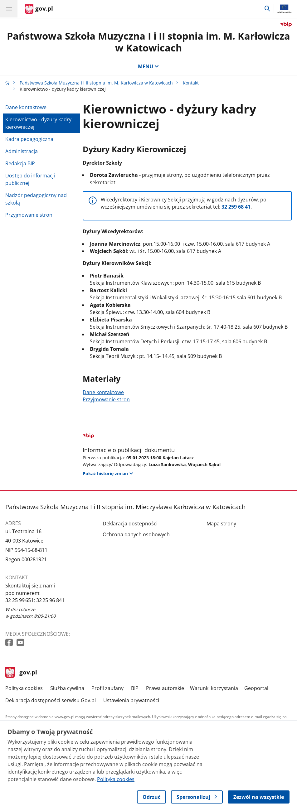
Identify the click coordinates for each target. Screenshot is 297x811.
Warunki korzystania (214, 688)
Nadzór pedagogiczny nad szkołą (36, 199)
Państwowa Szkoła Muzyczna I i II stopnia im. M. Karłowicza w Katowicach (148, 41)
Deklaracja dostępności (130, 523)
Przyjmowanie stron (28, 214)
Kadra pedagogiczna (29, 139)
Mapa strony (221, 523)
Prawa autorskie (165, 688)
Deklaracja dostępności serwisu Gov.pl (50, 700)
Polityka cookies (24, 688)
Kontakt (191, 83)
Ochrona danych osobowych (136, 534)
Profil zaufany (107, 688)
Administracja (21, 151)
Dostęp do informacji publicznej (30, 179)
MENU (148, 66)
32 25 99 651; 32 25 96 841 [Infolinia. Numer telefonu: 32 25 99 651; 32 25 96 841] (35, 600)
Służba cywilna (67, 688)
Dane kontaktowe (25, 107)
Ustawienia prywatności (131, 700)
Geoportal (256, 688)
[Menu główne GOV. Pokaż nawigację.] (8, 8)
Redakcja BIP (20, 163)
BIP (135, 688)
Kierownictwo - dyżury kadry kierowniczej (38, 123)
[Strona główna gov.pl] (39, 9)
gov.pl (21, 672)
